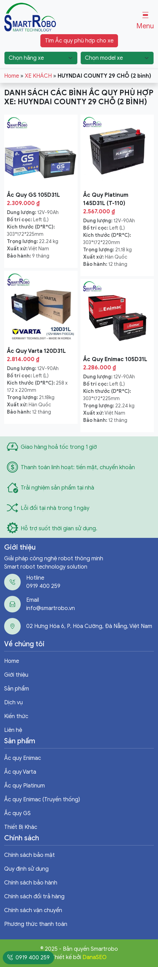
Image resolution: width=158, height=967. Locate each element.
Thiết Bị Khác (20, 827)
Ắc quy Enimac (22, 758)
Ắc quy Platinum (24, 785)
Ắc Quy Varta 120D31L (36, 351)
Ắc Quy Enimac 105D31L (115, 359)
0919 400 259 (43, 586)
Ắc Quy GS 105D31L (33, 195)
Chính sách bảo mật (29, 855)
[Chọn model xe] (117, 58)
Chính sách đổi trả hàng (34, 896)
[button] (145, 21)
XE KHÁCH (38, 75)
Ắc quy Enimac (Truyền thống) (42, 799)
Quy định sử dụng (26, 869)
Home (11, 75)
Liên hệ (13, 730)
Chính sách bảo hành (30, 882)
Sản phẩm (16, 688)
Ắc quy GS (17, 813)
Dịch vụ (13, 702)
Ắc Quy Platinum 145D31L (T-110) (105, 199)
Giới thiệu (16, 674)
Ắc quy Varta (20, 771)
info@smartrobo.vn (50, 608)
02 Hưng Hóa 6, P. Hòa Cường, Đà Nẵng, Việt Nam (89, 626)
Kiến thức (16, 716)
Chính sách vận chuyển (33, 910)
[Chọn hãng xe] (41, 58)
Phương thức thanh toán (35, 924)
